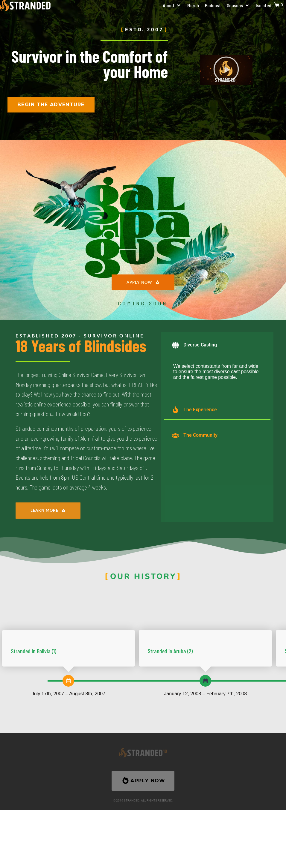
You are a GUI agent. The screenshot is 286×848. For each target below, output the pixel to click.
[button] (172, 5)
